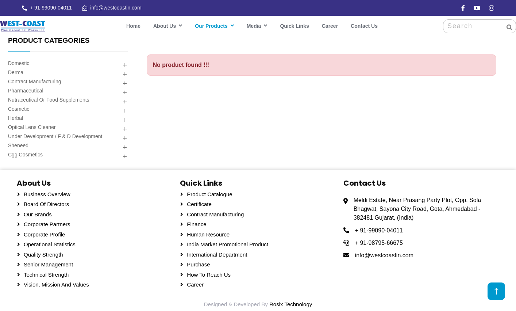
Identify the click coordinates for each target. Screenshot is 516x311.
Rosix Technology (290, 303)
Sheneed (18, 144)
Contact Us (364, 25)
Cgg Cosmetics (25, 153)
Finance (196, 223)
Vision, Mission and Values (56, 283)
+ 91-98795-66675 (379, 241)
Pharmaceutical (25, 89)
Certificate (199, 203)
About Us (164, 25)
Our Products (211, 25)
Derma (15, 71)
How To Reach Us (209, 273)
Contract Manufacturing (34, 80)
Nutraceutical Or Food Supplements (48, 98)
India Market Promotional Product (227, 243)
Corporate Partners (47, 223)
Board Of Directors (46, 203)
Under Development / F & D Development (55, 135)
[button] (125, 64)
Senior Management (48, 263)
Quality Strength (43, 253)
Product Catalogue (209, 193)
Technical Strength (46, 273)
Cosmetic (18, 107)
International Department (217, 253)
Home (133, 25)
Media (254, 25)
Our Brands (38, 213)
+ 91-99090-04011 (51, 7)
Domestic (18, 62)
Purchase (198, 263)
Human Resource (208, 233)
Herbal (15, 117)
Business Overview (47, 193)
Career (330, 25)
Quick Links (294, 25)
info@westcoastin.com (115, 7)
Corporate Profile (44, 233)
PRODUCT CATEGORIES (48, 39)
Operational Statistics (50, 243)
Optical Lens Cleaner (32, 126)
